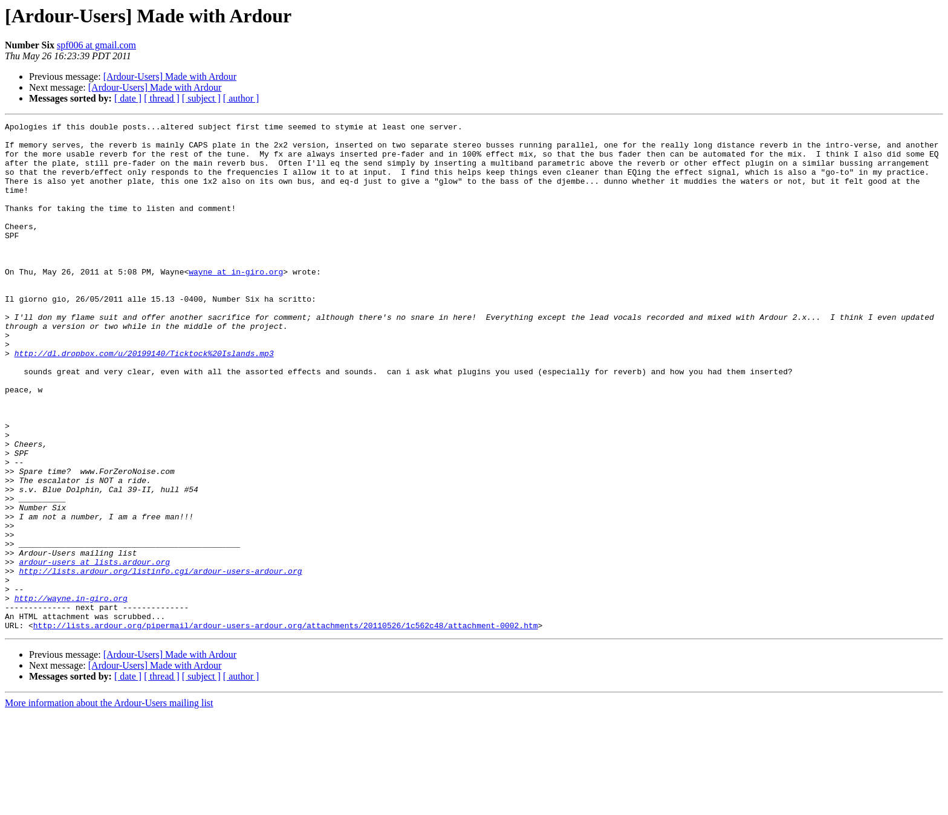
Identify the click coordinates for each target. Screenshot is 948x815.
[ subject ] (201, 98)
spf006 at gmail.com (96, 45)
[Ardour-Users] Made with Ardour (170, 76)
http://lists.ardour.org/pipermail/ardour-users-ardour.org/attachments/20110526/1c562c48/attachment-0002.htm (285, 726)
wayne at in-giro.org (236, 302)
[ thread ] (162, 98)
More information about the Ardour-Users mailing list (109, 804)
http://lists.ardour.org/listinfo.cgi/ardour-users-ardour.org (160, 661)
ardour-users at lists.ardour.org (94, 650)
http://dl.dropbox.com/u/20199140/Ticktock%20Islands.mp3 (144, 400)
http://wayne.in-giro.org (71, 694)
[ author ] (241, 98)
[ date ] (127, 98)
